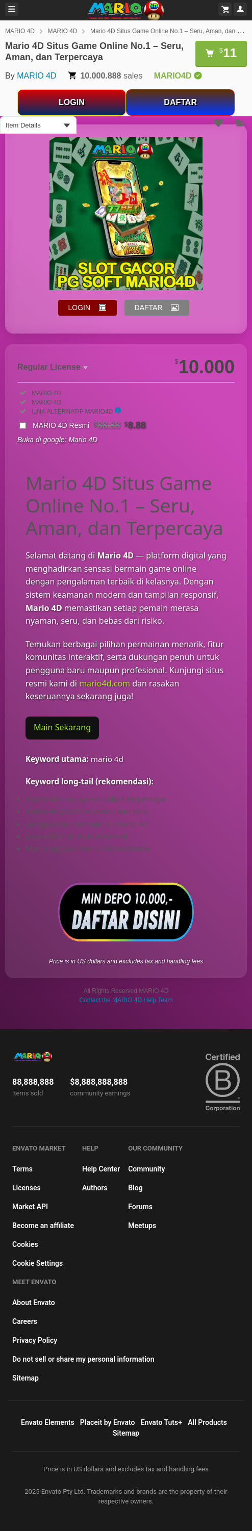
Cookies (25, 1244)
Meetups (142, 1225)
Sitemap (25, 1378)
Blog (135, 1188)
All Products (207, 1422)
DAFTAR (180, 102)
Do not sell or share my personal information (83, 1359)
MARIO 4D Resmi (89, 425)
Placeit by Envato (107, 1422)
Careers (24, 1321)
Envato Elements (47, 1422)
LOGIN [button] (79, 307)
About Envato (33, 1302)
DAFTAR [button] (149, 307)
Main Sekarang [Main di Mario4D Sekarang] (62, 727)
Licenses (26, 1188)
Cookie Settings (37, 1263)
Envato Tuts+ (161, 1422)
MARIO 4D (20, 31)
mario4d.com (104, 683)
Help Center (101, 1169)
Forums (140, 1207)
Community (146, 1169)
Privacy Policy (34, 1340)
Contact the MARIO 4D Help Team (125, 1000)
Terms (22, 1169)
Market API (30, 1207)
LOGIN (72, 102)
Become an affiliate (43, 1225)
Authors (95, 1188)
